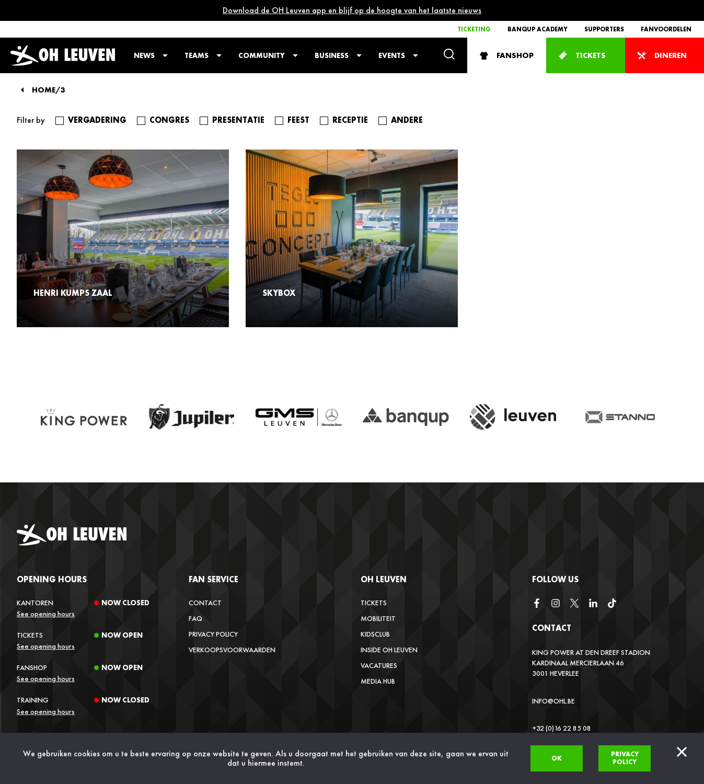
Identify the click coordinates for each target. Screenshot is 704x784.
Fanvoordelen (666, 29)
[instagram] (555, 603)
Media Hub (378, 681)
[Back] (22, 90)
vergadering (97, 120)
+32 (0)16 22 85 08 (561, 728)
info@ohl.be (553, 701)
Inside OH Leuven (389, 649)
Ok (556, 758)
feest (298, 120)
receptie (350, 120)
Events (391, 55)
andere (407, 120)
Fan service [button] (213, 579)
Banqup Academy (537, 29)
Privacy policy (625, 758)
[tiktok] (612, 603)
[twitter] (574, 603)
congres (169, 120)
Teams (196, 55)
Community (261, 55)
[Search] (449, 55)
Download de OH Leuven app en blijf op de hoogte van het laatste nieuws (352, 10)
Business (332, 55)
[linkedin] (593, 603)
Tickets (374, 602)
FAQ (195, 618)
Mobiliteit (378, 618)
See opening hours (46, 613)
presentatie (238, 120)
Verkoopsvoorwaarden (232, 649)
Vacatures (379, 665)
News (144, 55)
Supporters (604, 29)
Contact (205, 602)
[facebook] (536, 603)
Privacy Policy (213, 634)
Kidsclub (375, 634)
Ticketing (474, 29)
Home (43, 90)
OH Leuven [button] (384, 579)
